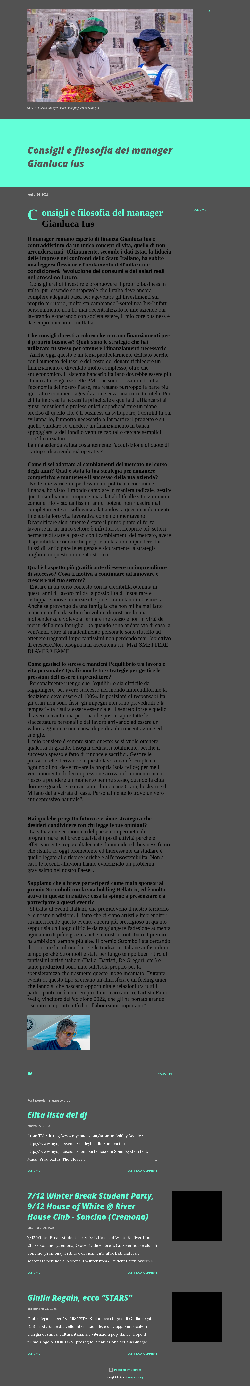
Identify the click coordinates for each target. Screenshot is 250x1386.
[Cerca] (206, 11)
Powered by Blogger (125, 1370)
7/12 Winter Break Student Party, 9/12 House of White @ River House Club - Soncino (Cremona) (90, 1206)
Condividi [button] (200, 210)
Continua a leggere (142, 1170)
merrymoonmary (135, 1377)
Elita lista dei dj (57, 1114)
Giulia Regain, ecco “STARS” (79, 1297)
